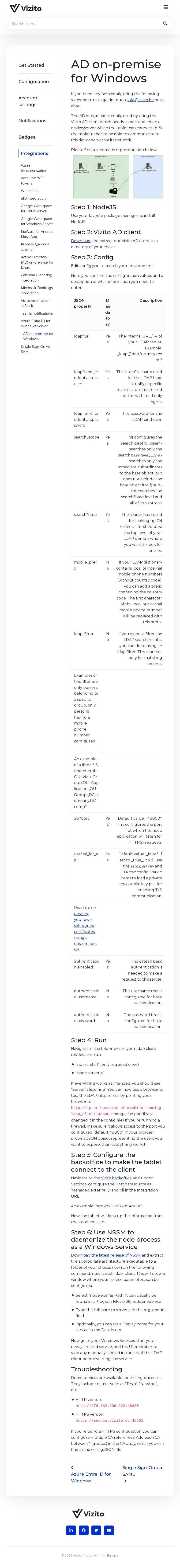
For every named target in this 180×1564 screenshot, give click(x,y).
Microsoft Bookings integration (37, 290)
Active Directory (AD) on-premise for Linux (37, 262)
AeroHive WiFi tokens (32, 180)
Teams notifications (37, 313)
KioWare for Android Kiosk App (37, 234)
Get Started (31, 65)
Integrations (34, 153)
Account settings (28, 101)
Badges (27, 137)
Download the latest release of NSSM (106, 1255)
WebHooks (30, 191)
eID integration (33, 198)
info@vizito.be (141, 100)
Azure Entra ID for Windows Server (35, 323)
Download (80, 241)
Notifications (32, 120)
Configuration (34, 81)
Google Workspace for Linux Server (36, 208)
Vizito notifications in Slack (36, 303)
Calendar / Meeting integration (36, 277)
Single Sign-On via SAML (36, 349)
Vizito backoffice (116, 1178)
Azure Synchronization (34, 168)
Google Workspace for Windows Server (37, 221)
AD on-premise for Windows (38, 336)
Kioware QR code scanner (35, 246)
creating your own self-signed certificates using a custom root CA (85, 932)
